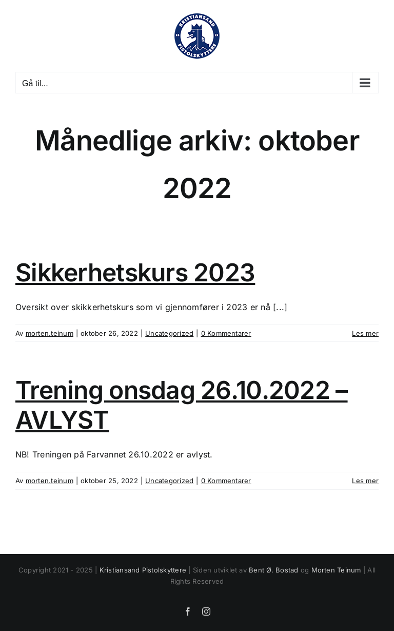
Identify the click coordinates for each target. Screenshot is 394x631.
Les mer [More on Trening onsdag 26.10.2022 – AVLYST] (365, 480)
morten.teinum (49, 333)
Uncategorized (169, 333)
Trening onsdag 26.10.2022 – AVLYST (181, 405)
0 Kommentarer (226, 333)
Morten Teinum (336, 570)
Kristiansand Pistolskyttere (143, 570)
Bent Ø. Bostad (273, 570)
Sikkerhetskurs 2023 (135, 272)
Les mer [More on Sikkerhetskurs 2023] (365, 333)
